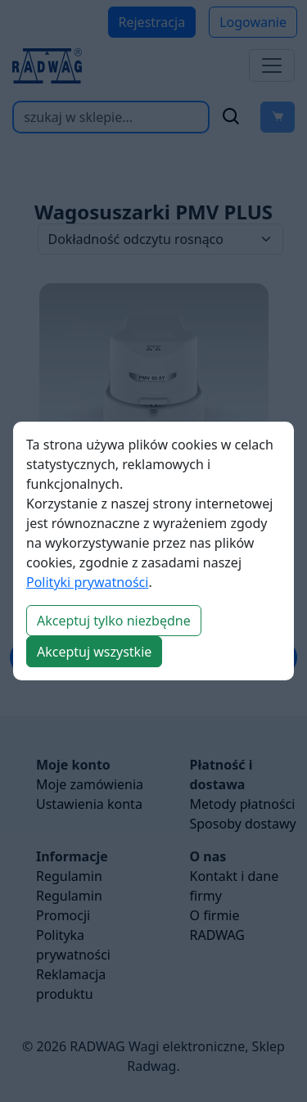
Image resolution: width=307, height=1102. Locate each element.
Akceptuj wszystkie (94, 652)
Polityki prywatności (87, 582)
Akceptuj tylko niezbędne (114, 621)
